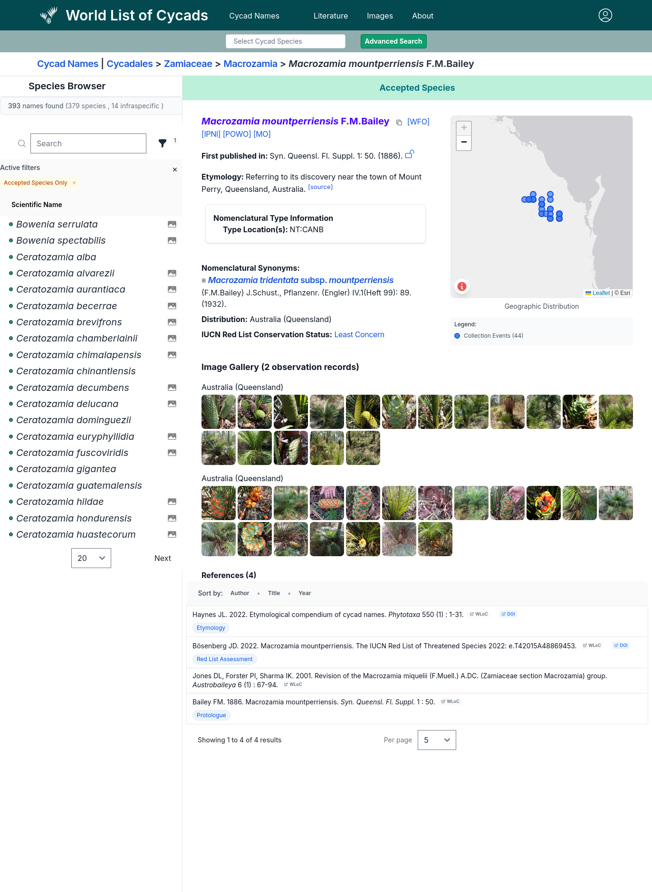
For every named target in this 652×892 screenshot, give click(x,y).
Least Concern (359, 334)
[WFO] (418, 121)
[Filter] (162, 143)
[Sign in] (605, 15)
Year (304, 593)
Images (380, 15)
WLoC (479, 614)
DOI (508, 614)
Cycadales (129, 63)
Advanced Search (393, 41)
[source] (320, 186)
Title (274, 593)
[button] (464, 129)
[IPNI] (211, 134)
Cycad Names (254, 15)
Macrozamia (250, 63)
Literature (331, 15)
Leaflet (597, 293)
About (422, 15)
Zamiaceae (188, 63)
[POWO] (237, 134)
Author (239, 593)
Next (162, 558)
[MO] (262, 134)
